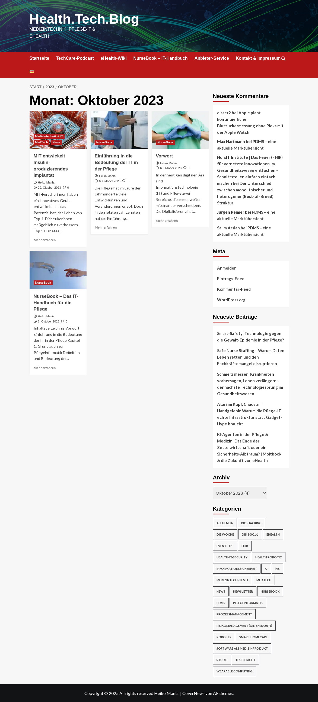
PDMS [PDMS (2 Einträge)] (221, 603)
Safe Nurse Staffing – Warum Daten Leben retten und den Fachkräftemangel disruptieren (250, 357)
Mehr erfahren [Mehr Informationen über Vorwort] (167, 221)
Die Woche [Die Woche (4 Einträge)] (225, 534)
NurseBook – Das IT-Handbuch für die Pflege (56, 303)
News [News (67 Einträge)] (221, 591)
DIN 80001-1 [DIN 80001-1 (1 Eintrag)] (250, 534)
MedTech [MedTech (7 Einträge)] (263, 580)
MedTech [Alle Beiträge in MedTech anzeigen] (41, 142)
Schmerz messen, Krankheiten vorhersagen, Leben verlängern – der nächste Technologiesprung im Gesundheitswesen (250, 384)
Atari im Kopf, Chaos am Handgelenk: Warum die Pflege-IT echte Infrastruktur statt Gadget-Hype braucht (249, 414)
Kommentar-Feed (234, 289)
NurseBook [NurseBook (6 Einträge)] (270, 591)
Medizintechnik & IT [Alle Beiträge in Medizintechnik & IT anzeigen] (49, 136)
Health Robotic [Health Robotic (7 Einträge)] (268, 557)
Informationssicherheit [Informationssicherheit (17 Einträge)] (237, 568)
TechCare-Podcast (75, 58)
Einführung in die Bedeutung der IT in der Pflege (116, 162)
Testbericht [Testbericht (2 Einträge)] (245, 660)
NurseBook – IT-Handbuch (160, 58)
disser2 (224, 112)
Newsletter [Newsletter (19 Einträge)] (243, 591)
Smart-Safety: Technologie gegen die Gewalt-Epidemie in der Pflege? (250, 336)
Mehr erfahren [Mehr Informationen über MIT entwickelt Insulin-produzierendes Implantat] (45, 240)
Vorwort (164, 156)
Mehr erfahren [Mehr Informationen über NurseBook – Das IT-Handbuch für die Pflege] (45, 368)
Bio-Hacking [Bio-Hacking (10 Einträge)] (251, 523)
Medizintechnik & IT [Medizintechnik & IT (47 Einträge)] (233, 580)
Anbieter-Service (212, 58)
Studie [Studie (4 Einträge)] (222, 660)
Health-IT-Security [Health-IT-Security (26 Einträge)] (232, 557)
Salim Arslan (228, 227)
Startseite (39, 58)
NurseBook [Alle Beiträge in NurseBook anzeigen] (104, 142)
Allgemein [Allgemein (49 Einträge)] (225, 523)
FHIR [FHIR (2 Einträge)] (244, 546)
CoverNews (193, 693)
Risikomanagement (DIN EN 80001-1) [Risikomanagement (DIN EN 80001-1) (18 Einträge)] (244, 625)
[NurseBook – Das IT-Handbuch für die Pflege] (58, 270)
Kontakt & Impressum (258, 58)
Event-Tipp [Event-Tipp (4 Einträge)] (225, 546)
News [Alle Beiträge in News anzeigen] (56, 142)
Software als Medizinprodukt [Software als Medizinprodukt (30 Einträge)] (242, 648)
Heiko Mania (46, 182)
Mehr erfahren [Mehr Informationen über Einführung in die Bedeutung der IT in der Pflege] (106, 227)
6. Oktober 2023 (109, 181)
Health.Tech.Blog (84, 19)
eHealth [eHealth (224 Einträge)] (273, 534)
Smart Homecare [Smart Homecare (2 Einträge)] (253, 637)
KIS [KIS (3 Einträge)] (277, 568)
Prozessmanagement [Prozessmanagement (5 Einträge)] (234, 614)
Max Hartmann (231, 141)
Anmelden (227, 267)
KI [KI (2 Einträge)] (266, 568)
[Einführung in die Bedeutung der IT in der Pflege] (119, 130)
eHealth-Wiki (114, 58)
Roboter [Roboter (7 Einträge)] (224, 637)
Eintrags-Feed (230, 278)
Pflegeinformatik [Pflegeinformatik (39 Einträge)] (248, 603)
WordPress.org (231, 299)
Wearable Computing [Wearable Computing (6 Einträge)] (235, 671)
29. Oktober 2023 (49, 187)
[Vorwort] (180, 130)
